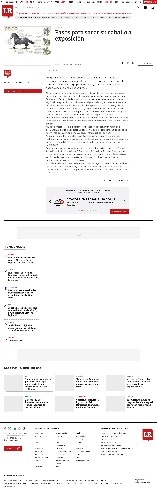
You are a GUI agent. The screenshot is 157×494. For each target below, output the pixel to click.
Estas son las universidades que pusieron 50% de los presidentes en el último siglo (22, 294)
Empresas (39, 448)
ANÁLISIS (84, 13)
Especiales (60, 448)
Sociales (38, 467)
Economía (80, 442)
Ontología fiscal (16, 341)
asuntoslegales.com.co (13, 480)
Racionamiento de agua (70, 18)
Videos (58, 467)
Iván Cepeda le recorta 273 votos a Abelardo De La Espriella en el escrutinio (21, 260)
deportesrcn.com (11, 486)
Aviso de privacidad (109, 442)
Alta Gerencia (61, 433)
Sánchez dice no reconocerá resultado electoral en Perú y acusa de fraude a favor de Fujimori (23, 311)
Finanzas (38, 451)
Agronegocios (41, 433)
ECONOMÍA (32, 13)
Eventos (79, 448)
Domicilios (86, 18)
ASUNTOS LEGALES (95, 13)
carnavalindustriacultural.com (43, 483)
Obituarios (60, 457)
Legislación (81, 397)
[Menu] (17, 13)
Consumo (39, 442)
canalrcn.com (63, 483)
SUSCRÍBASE (150, 2)
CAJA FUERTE (109, 13)
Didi (94, 18)
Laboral (130, 397)
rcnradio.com (76, 483)
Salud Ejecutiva (82, 461)
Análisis (11, 337)
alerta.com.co (119, 483)
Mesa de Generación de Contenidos (116, 433)
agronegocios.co (33, 480)
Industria (29, 397)
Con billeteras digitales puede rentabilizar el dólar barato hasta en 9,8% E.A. (22, 327)
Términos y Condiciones (111, 445)
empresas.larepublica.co (53, 480)
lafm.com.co (106, 483)
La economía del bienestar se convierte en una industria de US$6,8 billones (36, 404)
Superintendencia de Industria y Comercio (118, 454)
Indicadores (40, 454)
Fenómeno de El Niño (49, 18)
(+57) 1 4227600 (11, 440)
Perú (10, 305)
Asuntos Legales (41, 436)
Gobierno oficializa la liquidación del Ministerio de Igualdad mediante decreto (88, 404)
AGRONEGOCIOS (73, 13)
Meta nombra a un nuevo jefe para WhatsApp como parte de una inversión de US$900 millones (38, 384)
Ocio (78, 457)
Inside (78, 454)
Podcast (38, 461)
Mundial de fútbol (105, 18)
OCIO (49, 13)
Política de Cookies (109, 451)
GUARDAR (145, 63)
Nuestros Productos (109, 436)
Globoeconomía (83, 451)
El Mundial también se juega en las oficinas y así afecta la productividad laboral (140, 404)
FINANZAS (23, 13)
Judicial (11, 254)
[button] (49, 202)
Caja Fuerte (60, 436)
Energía (79, 376)
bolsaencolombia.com (97, 480)
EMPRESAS (41, 13)
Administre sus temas (15, 91)
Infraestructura (61, 454)
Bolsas (11, 270)
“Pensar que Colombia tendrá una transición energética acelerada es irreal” (88, 383)
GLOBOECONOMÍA (59, 13)
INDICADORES (120, 13)
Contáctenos (106, 439)
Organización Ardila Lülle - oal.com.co (143, 481)
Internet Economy (42, 457)
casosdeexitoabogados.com (16, 483)
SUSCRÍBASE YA (119, 211)
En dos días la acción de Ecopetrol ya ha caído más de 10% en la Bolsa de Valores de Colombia (23, 276)
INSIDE (129, 13)
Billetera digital (122, 18)
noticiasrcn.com (91, 483)
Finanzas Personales (64, 451)
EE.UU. (27, 376)
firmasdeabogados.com (76, 480)
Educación (12, 287)
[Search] (138, 7)
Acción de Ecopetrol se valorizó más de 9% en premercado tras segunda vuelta (139, 383)
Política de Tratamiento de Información (117, 448)
